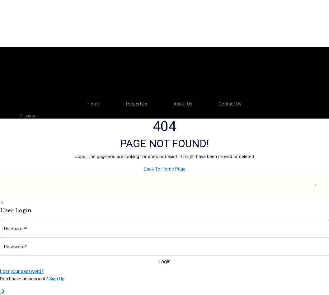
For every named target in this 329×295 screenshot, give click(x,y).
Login (27, 116)
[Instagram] (315, 185)
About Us (182, 104)
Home (93, 104)
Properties (136, 104)
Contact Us (230, 104)
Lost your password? (22, 271)
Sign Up (56, 279)
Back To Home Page (165, 169)
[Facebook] (288, 185)
